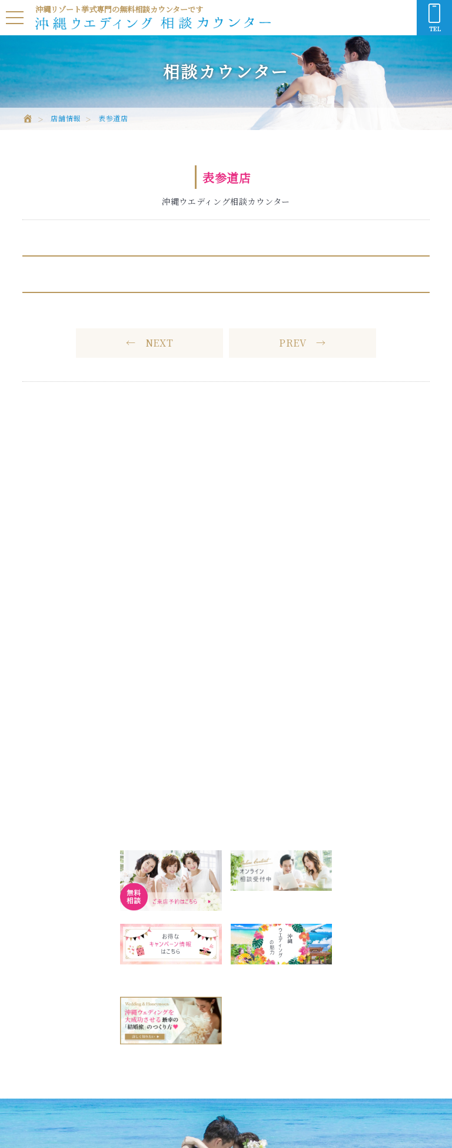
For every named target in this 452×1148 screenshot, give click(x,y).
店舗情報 (66, 118)
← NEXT (150, 343)
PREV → (302, 343)
